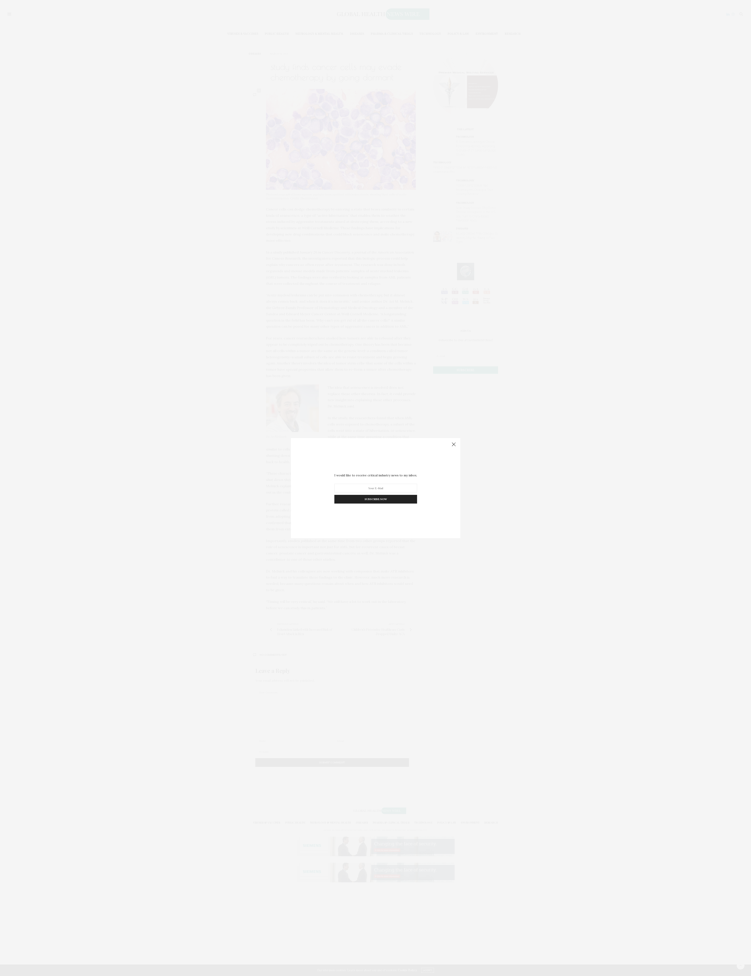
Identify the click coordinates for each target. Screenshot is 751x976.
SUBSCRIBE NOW (375, 499)
